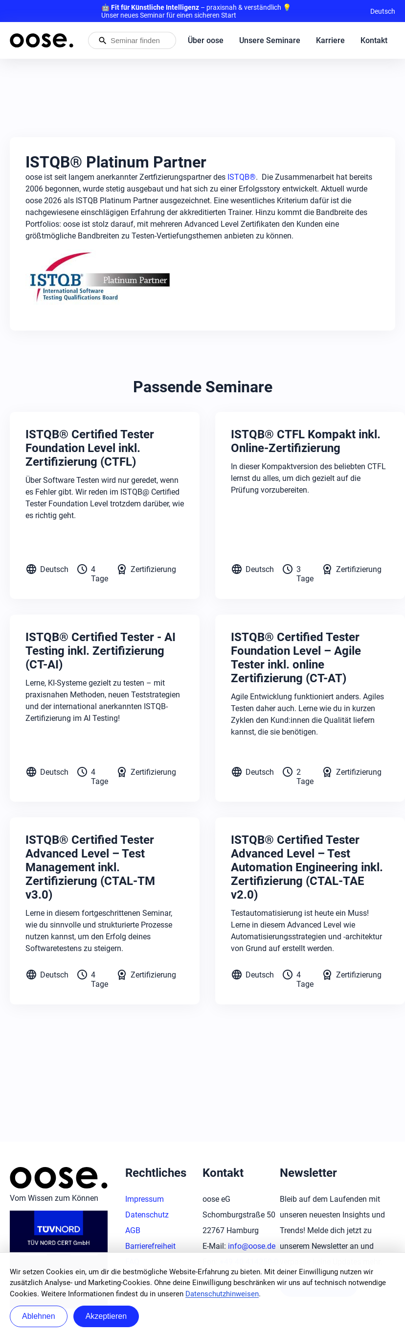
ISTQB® (241, 177)
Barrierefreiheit (150, 1246)
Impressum (144, 1199)
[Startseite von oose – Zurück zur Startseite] (41, 40)
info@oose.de (251, 1246)
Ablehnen (38, 1316)
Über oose (206, 40)
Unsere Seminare (269, 40)
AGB (132, 1230)
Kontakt (373, 40)
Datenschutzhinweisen (222, 1293)
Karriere (330, 40)
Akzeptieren (106, 1316)
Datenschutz (147, 1214)
